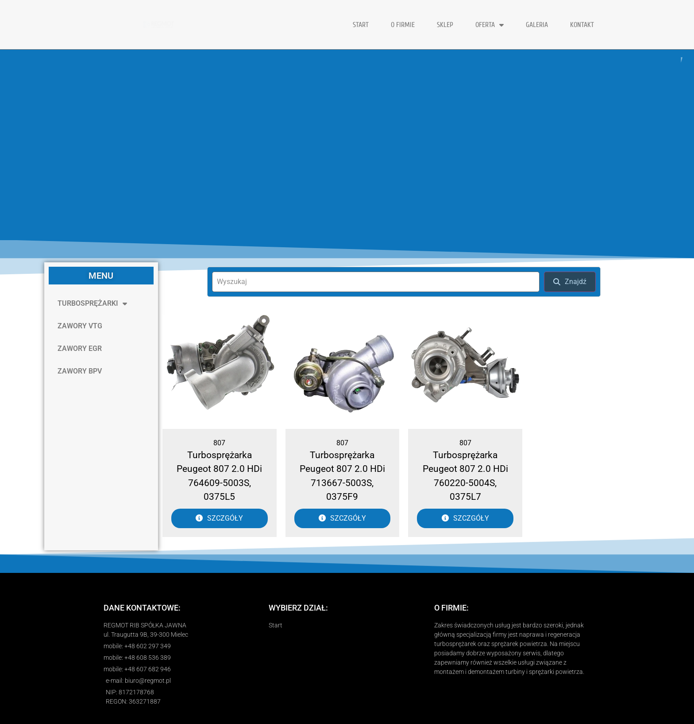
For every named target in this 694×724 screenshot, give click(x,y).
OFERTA (489, 25)
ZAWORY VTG (80, 326)
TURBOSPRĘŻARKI (92, 303)
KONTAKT (582, 25)
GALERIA (537, 25)
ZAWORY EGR (80, 348)
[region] (347, 145)
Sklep (445, 25)
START (361, 25)
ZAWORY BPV (80, 371)
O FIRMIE (403, 25)
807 (219, 443)
